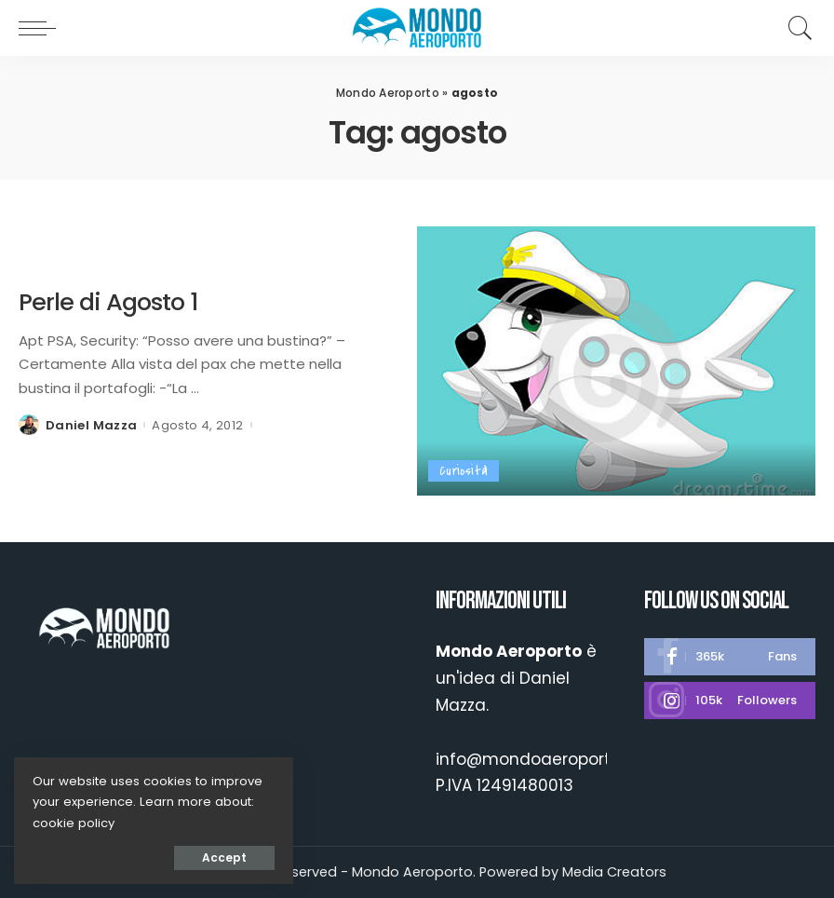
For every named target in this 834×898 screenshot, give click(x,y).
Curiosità (463, 471)
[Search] (795, 28)
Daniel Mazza (91, 425)
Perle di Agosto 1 (108, 302)
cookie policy (73, 823)
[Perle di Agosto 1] (616, 361)
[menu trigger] (42, 28)
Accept (224, 857)
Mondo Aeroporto (387, 93)
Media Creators (614, 872)
